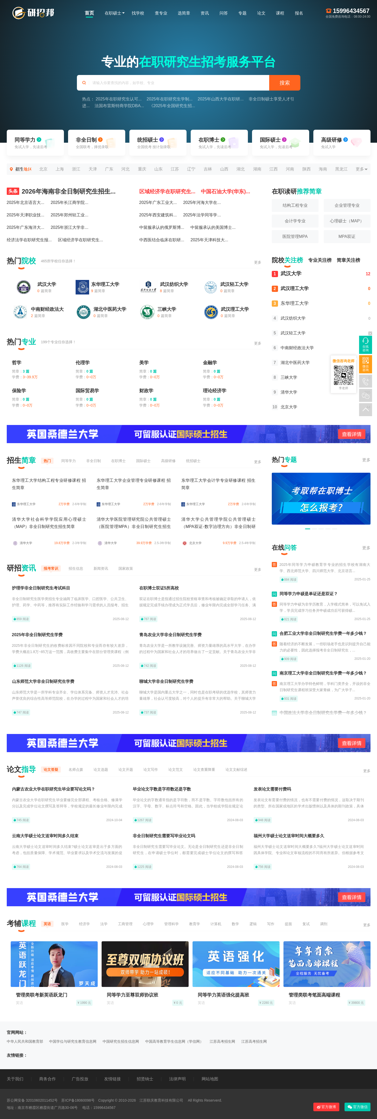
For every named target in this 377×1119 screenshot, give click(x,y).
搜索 (285, 83)
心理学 (148, 924)
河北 (125, 169)
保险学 (19, 390)
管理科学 (171, 924)
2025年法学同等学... (202, 215)
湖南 (257, 169)
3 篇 (26, 371)
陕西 (306, 169)
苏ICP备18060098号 (78, 1100)
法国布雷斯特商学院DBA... (119, 106)
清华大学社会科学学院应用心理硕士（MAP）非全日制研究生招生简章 (49, 523)
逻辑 (253, 924)
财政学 (146, 390)
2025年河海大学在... (202, 202)
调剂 (323, 924)
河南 (290, 169)
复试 (306, 924)
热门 (47, 461)
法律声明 (177, 1079)
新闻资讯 (101, 568)
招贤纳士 (145, 1079)
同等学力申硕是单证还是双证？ (309, 596)
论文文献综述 (236, 769)
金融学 (210, 362)
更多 (360, 169)
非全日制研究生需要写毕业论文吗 (164, 836)
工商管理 (125, 924)
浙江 (76, 169)
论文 (261, 13)
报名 (299, 13)
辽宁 (191, 169)
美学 (144, 362)
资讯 (205, 13)
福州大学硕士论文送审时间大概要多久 (289, 836)
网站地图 (210, 1079)
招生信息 (76, 568)
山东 (158, 169)
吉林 (208, 169)
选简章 (184, 13)
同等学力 (68, 461)
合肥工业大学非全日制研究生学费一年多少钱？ (323, 636)
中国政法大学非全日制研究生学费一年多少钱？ (323, 715)
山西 (224, 169)
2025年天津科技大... (209, 240)
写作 (270, 924)
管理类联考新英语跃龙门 (41, 995)
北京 (43, 169)
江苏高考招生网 (222, 1041)
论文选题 (101, 769)
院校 (287, 260)
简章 (348, 260)
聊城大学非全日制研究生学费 (166, 681)
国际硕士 (143, 461)
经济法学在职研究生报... (29, 240)
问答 (224, 13)
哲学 (16, 362)
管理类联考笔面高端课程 (314, 995)
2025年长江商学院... (69, 202)
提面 (288, 924)
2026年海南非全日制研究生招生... (61, 191)
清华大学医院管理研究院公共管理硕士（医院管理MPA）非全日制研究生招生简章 (134, 526)
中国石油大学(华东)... (225, 191)
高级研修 (168, 461)
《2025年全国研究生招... (172, 106)
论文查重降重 (204, 769)
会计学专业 (295, 221)
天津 (93, 169)
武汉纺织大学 (174, 284)
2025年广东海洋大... (25, 227)
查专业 (161, 13)
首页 (89, 13)
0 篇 (90, 371)
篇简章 (44, 291)
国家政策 (125, 568)
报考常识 (51, 568)
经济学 (84, 924)
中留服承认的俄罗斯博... (161, 227)
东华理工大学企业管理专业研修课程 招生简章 (134, 484)
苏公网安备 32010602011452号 (32, 1100)
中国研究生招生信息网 (121, 1041)
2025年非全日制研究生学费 (37, 635)
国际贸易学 (87, 390)
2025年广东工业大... (158, 202)
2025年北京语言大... (25, 202)
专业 (320, 260)
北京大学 (284, 407)
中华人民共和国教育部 (25, 1041)
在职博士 (118, 461)
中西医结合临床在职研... (161, 240)
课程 (280, 13)
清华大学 (284, 392)
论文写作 (150, 769)
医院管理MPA (295, 236)
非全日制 (93, 461)
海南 (323, 169)
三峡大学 (166, 309)
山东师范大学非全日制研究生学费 (43, 681)
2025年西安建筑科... (158, 215)
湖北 (240, 169)
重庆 (142, 169)
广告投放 (80, 1079)
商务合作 (47, 1079)
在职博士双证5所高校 (159, 588)
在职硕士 (113, 13)
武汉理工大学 (235, 309)
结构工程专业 (295, 205)
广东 (109, 169)
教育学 (194, 924)
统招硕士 (193, 461)
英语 (47, 924)
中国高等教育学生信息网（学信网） (174, 1041)
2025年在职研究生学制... (170, 99)
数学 (235, 924)
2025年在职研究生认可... (119, 99)
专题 (242, 13)
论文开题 (125, 769)
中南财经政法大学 (293, 348)
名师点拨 (76, 769)
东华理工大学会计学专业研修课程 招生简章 (218, 484)
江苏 (175, 169)
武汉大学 (46, 284)
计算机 (215, 924)
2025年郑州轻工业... (69, 215)
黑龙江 (341, 169)
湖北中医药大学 (110, 309)
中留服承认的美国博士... (212, 227)
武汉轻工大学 (234, 284)
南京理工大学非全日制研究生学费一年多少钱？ (323, 676)
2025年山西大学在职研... (221, 99)
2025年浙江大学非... (69, 227)
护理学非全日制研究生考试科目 (41, 588)
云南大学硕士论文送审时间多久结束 (45, 836)
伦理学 (83, 362)
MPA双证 (347, 236)
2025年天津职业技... (25, 215)
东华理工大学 (105, 284)
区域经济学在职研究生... (80, 240)
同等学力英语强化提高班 (223, 995)
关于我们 (15, 1079)
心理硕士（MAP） (347, 221)
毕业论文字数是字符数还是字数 (162, 789)
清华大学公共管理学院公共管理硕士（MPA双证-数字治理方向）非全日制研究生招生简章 (218, 526)
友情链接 (112, 1079)
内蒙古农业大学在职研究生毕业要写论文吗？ (53, 789)
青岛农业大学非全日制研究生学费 (170, 635)
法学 (104, 924)
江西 (273, 169)
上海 (60, 169)
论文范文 (175, 769)
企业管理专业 (347, 205)
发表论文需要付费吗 (272, 789)
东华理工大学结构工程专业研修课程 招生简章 (49, 484)
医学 (65, 924)
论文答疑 (51, 769)
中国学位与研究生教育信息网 (72, 1041)
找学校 (138, 13)
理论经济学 (214, 390)
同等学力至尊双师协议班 (132, 995)
